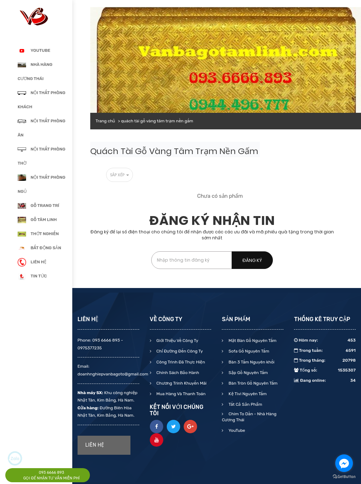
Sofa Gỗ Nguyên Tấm (248, 351)
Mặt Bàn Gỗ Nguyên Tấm (251, 340)
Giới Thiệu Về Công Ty (176, 340)
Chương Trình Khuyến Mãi (181, 383)
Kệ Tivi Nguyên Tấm (247, 393)
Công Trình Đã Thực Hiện (180, 362)
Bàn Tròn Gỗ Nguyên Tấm (252, 383)
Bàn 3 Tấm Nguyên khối (250, 362)
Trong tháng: (325, 360)
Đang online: (325, 380)
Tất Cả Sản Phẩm (244, 404)
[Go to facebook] (344, 463)
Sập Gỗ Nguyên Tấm (247, 372)
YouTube (236, 430)
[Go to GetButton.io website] (344, 476)
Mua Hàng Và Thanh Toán (180, 393)
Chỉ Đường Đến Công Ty (179, 351)
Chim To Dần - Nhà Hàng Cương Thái (249, 416)
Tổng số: (325, 370)
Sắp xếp (119, 175)
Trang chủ (105, 120)
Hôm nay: (325, 340)
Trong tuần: (325, 350)
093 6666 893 (51, 472)
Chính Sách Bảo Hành (177, 372)
